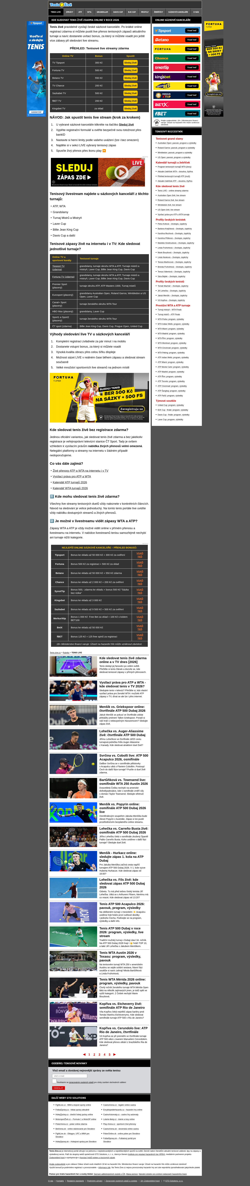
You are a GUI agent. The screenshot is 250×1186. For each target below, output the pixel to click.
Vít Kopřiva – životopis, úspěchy (171, 300)
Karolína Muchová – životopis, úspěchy (174, 233)
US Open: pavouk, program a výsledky (174, 157)
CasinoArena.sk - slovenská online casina (121, 1129)
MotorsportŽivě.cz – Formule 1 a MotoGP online (75, 1119)
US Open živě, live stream (169, 210)
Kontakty (60, 1181)
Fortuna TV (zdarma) (63, 276)
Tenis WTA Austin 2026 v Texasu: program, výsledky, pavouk (120, 956)
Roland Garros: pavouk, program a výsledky (176, 148)
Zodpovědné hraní (57, 1158)
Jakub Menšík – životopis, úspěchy (172, 295)
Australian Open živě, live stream (172, 195)
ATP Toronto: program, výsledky (171, 381)
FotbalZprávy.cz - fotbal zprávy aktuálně (72, 1110)
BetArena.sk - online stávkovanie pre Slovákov (75, 1129)
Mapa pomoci (132, 1174)
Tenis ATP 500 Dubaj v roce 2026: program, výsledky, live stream (121, 932)
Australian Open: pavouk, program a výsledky (177, 143)
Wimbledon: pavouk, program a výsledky (175, 153)
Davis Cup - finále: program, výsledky (173, 415)
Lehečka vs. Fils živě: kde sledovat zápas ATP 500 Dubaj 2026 (122, 883)
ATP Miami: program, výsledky (171, 362)
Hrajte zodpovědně (57, 1164)
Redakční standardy (75, 1181)
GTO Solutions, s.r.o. (174, 1181)
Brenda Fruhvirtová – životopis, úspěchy (175, 267)
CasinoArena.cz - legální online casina (119, 1105)
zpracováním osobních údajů (81, 1082)
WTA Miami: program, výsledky (171, 329)
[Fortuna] (213, 116)
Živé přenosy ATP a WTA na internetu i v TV (80, 470)
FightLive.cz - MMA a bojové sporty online (73, 1105)
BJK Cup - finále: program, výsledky (173, 410)
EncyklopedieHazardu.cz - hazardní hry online (122, 1110)
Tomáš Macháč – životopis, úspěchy (173, 286)
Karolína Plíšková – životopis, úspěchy (174, 238)
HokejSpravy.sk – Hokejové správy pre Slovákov (75, 1141)
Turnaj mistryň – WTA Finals (169, 310)
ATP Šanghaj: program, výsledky (171, 391)
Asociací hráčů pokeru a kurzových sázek (97, 1158)
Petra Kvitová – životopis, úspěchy (172, 224)
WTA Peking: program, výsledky (171, 353)
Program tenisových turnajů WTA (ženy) (174, 167)
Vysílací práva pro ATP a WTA (72, 476)
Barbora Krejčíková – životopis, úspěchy (175, 229)
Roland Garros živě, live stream (171, 200)
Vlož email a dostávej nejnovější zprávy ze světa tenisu (86, 1070)
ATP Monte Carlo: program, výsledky (173, 367)
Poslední (114, 1054)
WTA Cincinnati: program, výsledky (172, 348)
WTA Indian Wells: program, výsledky (173, 324)
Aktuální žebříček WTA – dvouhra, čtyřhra (175, 171)
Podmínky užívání (94, 1181)
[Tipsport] (36, 116)
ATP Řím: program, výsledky (170, 376)
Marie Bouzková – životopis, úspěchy (173, 252)
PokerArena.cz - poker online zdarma (71, 1124)
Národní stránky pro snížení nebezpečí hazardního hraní (163, 1174)
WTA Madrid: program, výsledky (171, 333)
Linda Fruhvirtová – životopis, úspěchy (174, 248)
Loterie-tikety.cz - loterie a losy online (119, 1119)
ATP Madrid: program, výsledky (171, 372)
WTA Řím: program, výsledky (170, 338)
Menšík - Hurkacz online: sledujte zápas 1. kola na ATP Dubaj (121, 856)
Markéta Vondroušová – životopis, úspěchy (176, 243)
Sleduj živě (126, 124)
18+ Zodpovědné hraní (150, 1181)
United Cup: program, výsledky (171, 405)
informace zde (104, 1167)
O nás (50, 1181)
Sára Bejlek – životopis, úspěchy (171, 276)
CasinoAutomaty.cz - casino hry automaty (121, 1114)
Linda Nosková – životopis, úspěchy (173, 257)
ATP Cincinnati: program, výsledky (172, 386)
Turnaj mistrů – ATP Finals (169, 314)
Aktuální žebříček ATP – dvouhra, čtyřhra (175, 181)
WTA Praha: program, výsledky (171, 319)
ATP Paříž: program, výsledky (170, 396)
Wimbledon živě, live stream (169, 205)
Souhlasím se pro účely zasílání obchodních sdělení (91, 1082)
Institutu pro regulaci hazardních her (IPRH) (146, 1154)
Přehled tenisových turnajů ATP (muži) (174, 176)
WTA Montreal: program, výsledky (172, 343)
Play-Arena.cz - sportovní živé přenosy (119, 1124)
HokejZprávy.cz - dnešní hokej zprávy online (74, 1114)
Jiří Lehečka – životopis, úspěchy (172, 291)
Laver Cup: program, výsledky (170, 419)
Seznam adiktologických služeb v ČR (109, 1174)
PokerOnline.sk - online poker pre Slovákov (121, 1134)
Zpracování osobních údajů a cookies (121, 1181)
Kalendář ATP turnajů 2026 (70, 482)
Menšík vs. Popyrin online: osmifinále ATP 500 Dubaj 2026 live (122, 808)
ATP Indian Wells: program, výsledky (173, 357)
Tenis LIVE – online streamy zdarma (173, 191)
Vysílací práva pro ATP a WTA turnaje (173, 214)
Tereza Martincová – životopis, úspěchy (174, 262)
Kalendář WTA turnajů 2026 (70, 488)
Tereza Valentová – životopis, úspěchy (174, 272)
